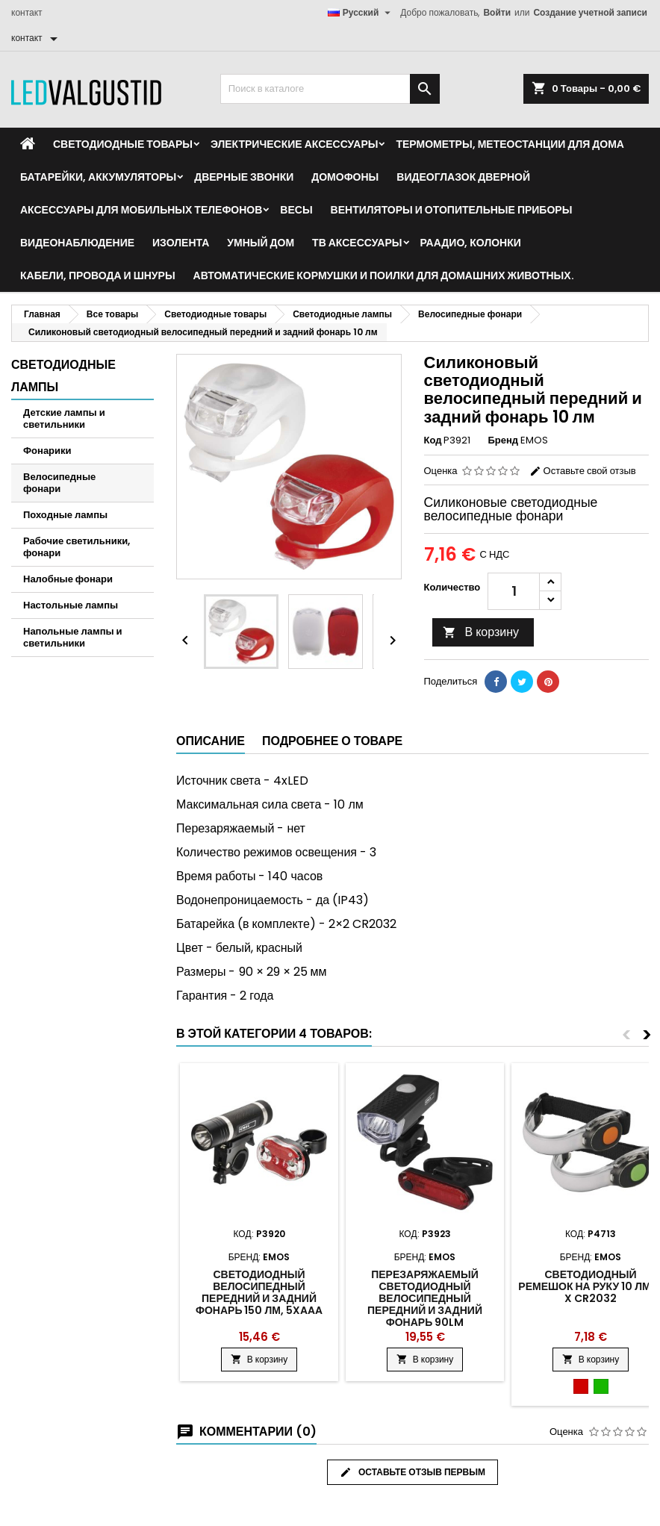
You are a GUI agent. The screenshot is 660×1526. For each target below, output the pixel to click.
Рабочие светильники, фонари (76, 547)
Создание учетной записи (590, 12)
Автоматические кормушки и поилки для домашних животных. (383, 275)
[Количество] (514, 591)
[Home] (27, 144)
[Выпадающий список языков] (361, 12)
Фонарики (47, 450)
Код (433, 440)
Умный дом (260, 242)
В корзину (481, 632)
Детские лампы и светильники (64, 418)
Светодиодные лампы (63, 376)
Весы (296, 209)
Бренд (503, 440)
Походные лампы (65, 515)
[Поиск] (330, 89)
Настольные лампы (70, 605)
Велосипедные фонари (59, 483)
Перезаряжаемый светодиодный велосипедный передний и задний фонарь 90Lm (424, 1298)
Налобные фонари (68, 579)
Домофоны (345, 176)
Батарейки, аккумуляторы (98, 176)
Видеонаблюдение (77, 242)
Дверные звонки (243, 176)
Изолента (180, 242)
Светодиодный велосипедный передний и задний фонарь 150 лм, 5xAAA (259, 1292)
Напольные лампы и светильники (72, 637)
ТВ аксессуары (357, 242)
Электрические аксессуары (294, 144)
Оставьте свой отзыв (582, 471)
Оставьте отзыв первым (412, 1472)
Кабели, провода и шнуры (97, 275)
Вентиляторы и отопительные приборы (452, 209)
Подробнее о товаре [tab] (332, 741)
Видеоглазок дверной (463, 176)
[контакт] (37, 38)
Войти (497, 12)
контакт (27, 12)
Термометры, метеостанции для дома (509, 144)
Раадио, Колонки (470, 242)
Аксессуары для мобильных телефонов (141, 209)
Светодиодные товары (123, 144)
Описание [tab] (210, 741)
